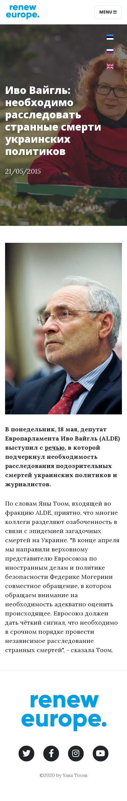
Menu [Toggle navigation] (108, 12)
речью (55, 447)
